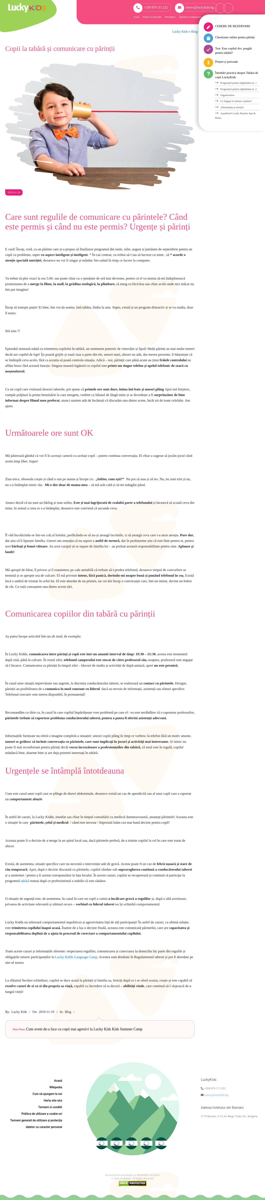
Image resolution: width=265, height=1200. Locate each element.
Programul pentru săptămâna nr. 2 (238, 89)
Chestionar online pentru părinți (235, 37)
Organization (227, 95)
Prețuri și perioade (152, 17)
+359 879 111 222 (150, 7)
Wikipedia (55, 1087)
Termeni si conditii (50, 1107)
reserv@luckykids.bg (194, 7)
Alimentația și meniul (232, 107)
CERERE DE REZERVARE (232, 26)
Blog (68, 1012)
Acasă (136, 17)
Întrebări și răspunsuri (190, 17)
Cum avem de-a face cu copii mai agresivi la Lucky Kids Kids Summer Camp (84, 1029)
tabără (25, 881)
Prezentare (170, 17)
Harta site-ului (53, 1100)
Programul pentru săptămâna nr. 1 (238, 82)
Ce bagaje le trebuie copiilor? (236, 101)
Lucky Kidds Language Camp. (76, 957)
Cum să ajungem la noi (47, 1094)
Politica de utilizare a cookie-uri (41, 1113)
